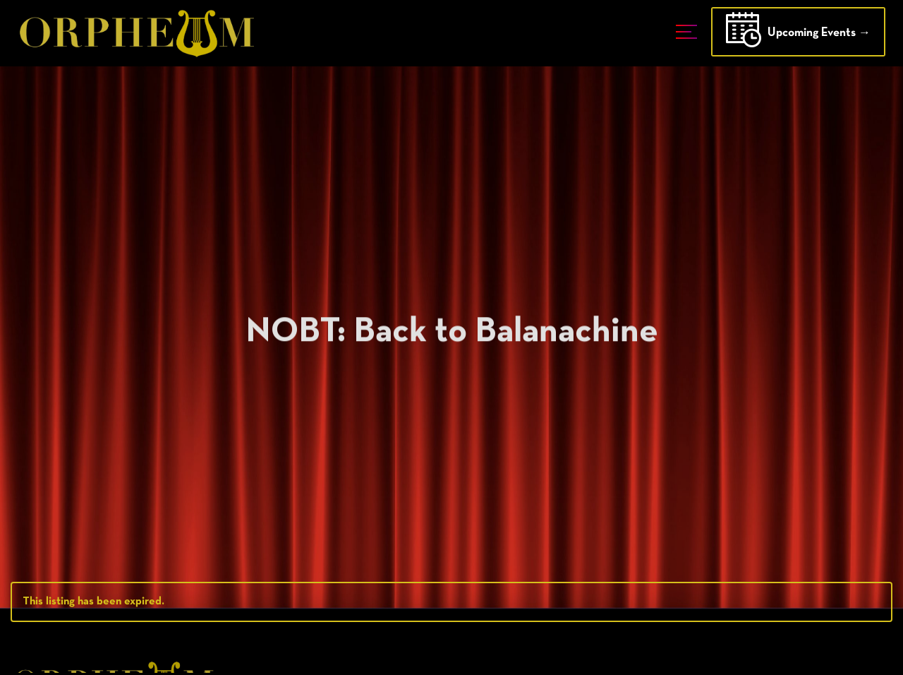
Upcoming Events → (798, 34)
